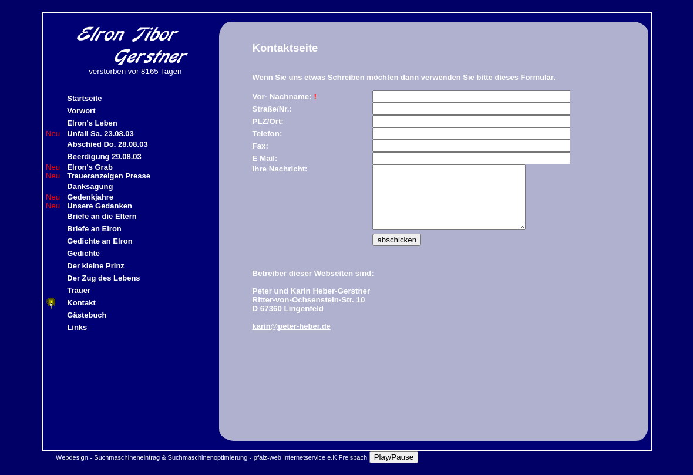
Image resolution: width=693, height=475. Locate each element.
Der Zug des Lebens (103, 278)
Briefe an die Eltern (101, 216)
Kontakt (81, 302)
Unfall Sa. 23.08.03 (100, 133)
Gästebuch (86, 315)
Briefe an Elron (94, 228)
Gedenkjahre (90, 197)
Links (77, 327)
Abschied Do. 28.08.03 (107, 144)
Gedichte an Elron (99, 241)
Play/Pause (393, 457)
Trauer (78, 290)
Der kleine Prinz (96, 265)
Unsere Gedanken (99, 205)
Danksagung (90, 186)
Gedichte (83, 253)
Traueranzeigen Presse (108, 175)
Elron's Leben (92, 123)
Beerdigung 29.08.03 (104, 156)
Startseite (84, 98)
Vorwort (81, 110)
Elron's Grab (90, 167)
